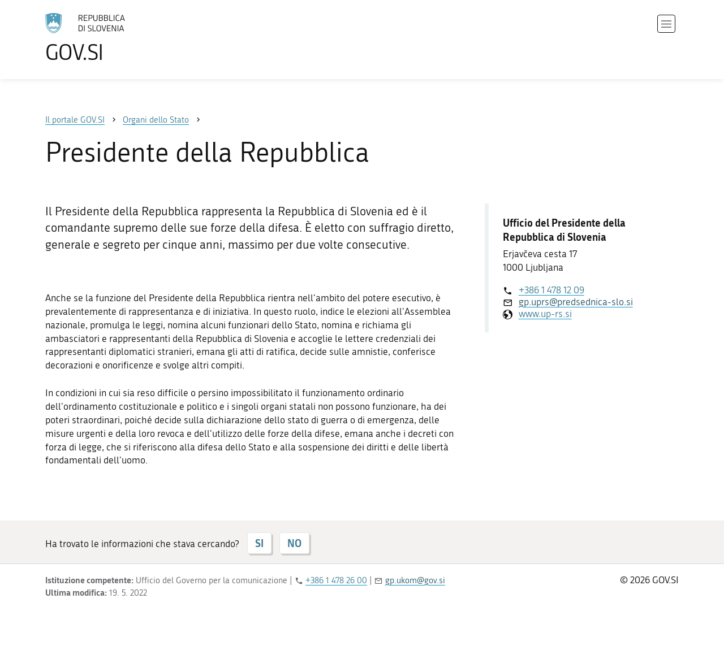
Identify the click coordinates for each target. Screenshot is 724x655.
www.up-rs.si (545, 313)
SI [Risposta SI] (259, 543)
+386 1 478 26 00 (336, 580)
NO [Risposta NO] (294, 543)
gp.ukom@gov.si (415, 580)
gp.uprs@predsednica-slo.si (576, 301)
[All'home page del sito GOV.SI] (116, 37)
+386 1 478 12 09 (551, 290)
